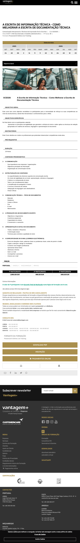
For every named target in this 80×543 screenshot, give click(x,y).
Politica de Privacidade (10, 458)
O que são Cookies (40, 534)
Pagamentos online (10, 468)
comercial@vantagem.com (20, 320)
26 (18, 53)
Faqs (4, 456)
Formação (45, 438)
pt (43, 431)
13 (51, 53)
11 (34, 53)
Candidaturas (6, 451)
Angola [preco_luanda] (16, 265)
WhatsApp (46, 460)
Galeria (4, 453)
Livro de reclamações (9, 466)
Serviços (5, 441)
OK (75, 391)
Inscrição (40, 351)
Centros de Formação (9, 443)
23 (75, 53)
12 (69, 53)
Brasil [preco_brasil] (36, 265)
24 (6, 53)
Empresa (5, 438)
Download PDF (40, 345)
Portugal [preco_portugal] (6, 265)
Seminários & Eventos (49, 443)
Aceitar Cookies (40, 539)
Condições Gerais (8, 461)
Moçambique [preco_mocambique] (26, 265)
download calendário (48, 452)
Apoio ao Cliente (7, 448)
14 (29, 53)
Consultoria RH (47, 441)
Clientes (5, 446)
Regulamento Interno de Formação (14, 463)
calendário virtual (47, 455)
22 (12, 53)
